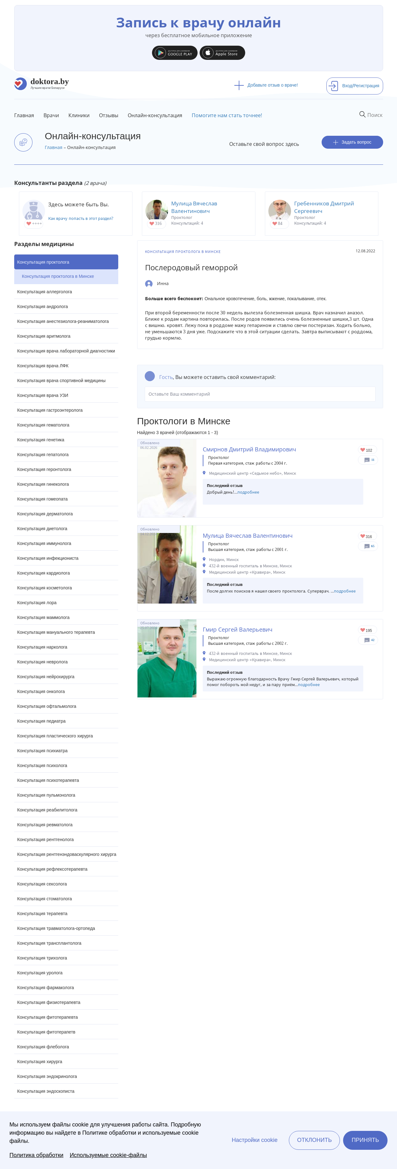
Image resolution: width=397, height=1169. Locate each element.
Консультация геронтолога (44, 469)
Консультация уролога (40, 972)
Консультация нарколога (42, 647)
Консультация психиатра (42, 750)
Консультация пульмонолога (46, 795)
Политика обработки (36, 1155)
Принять (365, 1140)
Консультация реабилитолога (47, 809)
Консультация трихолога (42, 957)
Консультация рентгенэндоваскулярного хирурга (66, 854)
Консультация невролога (42, 661)
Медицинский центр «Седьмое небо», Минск (252, 473)
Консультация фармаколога (45, 987)
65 (373, 546)
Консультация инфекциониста (48, 558)
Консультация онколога (41, 691)
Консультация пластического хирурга (55, 735)
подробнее (248, 492)
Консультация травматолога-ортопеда (56, 928)
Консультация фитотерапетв (46, 1031)
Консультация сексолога (42, 883)
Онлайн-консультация (155, 115)
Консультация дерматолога (45, 513)
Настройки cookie (254, 1140)
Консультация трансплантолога (49, 943)
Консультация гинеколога (43, 484)
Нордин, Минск (224, 559)
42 (373, 640)
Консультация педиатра (41, 721)
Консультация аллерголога (44, 291)
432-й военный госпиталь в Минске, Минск (250, 566)
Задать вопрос (352, 142)
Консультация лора (37, 602)
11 (372, 459)
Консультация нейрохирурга (46, 676)
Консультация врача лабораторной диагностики (66, 350)
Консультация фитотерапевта (47, 1017)
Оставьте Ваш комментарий (260, 394)
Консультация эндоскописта (45, 1091)
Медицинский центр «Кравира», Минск (247, 572)
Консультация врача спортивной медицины (61, 380)
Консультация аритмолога (44, 336)
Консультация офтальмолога (46, 706)
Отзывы (108, 115)
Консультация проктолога (43, 262)
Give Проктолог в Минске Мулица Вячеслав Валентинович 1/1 (363, 536)
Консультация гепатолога (43, 454)
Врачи (51, 115)
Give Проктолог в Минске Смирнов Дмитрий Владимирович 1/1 (363, 450)
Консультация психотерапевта (48, 780)
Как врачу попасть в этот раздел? (81, 218)
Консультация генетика (40, 439)
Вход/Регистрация (353, 85)
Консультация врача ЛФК (43, 365)
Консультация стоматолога (44, 898)
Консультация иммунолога (44, 543)
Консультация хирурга (39, 1061)
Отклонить (314, 1140)
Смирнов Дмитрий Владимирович (249, 449)
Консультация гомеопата (42, 498)
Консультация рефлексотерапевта (52, 869)
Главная (24, 115)
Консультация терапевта (42, 913)
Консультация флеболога (43, 1046)
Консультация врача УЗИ (42, 395)
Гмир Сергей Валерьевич (237, 629)
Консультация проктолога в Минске (58, 276)
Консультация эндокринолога (47, 1076)
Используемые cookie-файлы (108, 1155)
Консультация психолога (42, 765)
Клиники (79, 115)
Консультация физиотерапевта (48, 1002)
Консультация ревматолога (45, 824)
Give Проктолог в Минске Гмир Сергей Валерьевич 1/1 (363, 630)
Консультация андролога (42, 306)
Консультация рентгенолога (45, 839)
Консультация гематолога (43, 424)
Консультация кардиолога (43, 573)
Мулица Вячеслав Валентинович (194, 207)
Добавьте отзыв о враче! (266, 85)
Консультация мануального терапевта (56, 632)
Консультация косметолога (44, 587)
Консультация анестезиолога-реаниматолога (63, 321)
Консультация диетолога (42, 528)
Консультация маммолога (43, 617)
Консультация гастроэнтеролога (50, 410)
